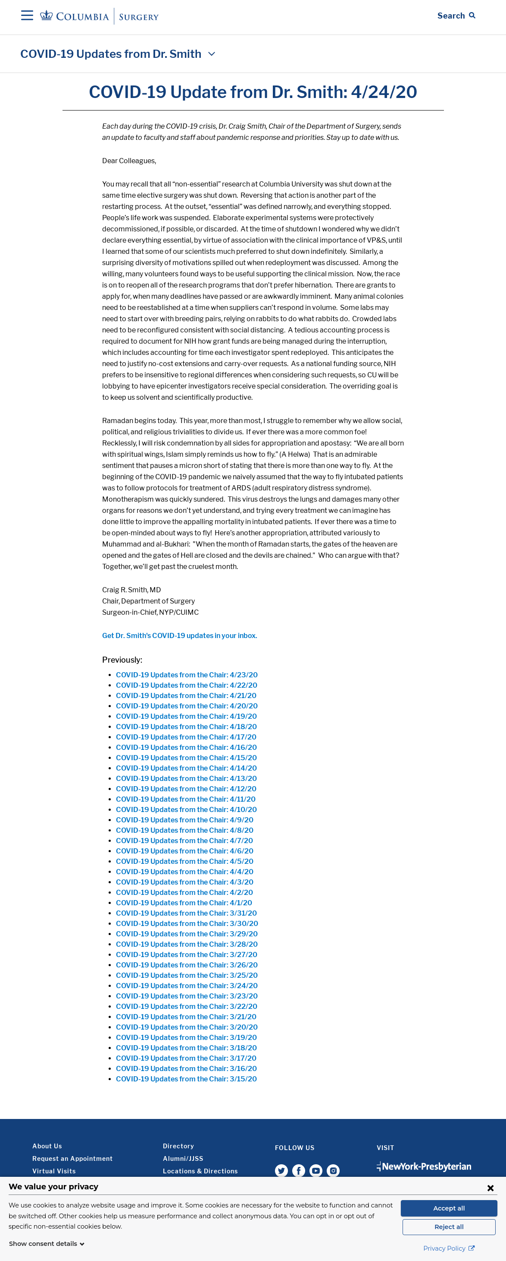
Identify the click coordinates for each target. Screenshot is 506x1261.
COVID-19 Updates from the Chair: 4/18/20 (186, 727)
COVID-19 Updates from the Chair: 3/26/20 (187, 965)
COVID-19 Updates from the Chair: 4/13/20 (186, 778)
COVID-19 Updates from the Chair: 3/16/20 (186, 1069)
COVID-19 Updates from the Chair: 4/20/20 (187, 706)
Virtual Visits (54, 1171)
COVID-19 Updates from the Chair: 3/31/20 (186, 913)
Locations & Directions (200, 1171)
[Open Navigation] (27, 16)
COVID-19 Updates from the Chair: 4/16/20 (186, 747)
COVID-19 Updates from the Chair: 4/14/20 (186, 768)
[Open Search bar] (456, 16)
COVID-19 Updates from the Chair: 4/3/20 (184, 882)
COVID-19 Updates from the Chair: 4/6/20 (184, 851)
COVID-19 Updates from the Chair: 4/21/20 (186, 696)
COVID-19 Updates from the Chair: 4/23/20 (187, 675)
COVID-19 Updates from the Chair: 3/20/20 (187, 1027)
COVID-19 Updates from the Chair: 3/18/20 (186, 1048)
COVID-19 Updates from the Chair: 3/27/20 (186, 955)
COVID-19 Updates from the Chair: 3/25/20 (187, 975)
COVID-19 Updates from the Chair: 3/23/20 (187, 996)
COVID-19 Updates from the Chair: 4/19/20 (186, 716)
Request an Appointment (72, 1158)
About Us (47, 1146)
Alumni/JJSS (183, 1158)
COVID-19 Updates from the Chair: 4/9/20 (184, 820)
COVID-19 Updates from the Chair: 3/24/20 (187, 986)
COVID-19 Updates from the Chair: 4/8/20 (184, 830)
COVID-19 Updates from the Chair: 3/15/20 (186, 1079)
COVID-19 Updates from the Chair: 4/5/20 (184, 861)
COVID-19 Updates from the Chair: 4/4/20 (184, 872)
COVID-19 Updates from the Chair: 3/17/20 (186, 1058)
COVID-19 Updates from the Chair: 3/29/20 (187, 934)
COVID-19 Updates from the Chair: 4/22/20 (186, 685)
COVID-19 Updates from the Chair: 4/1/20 (184, 903)
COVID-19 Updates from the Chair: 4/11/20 (186, 799)
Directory (178, 1146)
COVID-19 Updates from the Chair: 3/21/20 (186, 1017)
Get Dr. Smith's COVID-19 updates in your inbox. (179, 636)
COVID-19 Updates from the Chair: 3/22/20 (186, 1006)
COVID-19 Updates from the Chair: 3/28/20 (187, 944)
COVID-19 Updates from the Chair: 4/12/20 (186, 789)
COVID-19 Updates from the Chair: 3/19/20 (186, 1037)
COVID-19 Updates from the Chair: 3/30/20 (187, 924)
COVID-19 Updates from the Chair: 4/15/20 (186, 758)
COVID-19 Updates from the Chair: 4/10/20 (186, 810)
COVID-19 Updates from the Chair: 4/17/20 (186, 737)
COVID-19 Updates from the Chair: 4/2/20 (184, 892)
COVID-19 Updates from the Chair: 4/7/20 (184, 841)
